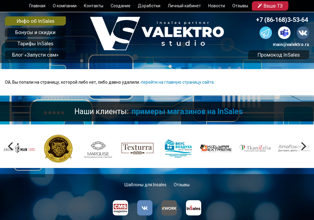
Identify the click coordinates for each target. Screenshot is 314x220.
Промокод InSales (279, 55)
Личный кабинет (184, 5)
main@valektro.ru (291, 44)
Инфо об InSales (35, 21)
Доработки (148, 5)
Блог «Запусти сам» (35, 55)
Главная (37, 5)
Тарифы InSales (35, 43)
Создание (120, 5)
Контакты (93, 5)
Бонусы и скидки (35, 32)
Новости (216, 5)
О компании (64, 5)
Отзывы (240, 5)
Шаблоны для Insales (145, 184)
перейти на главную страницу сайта (177, 82)
